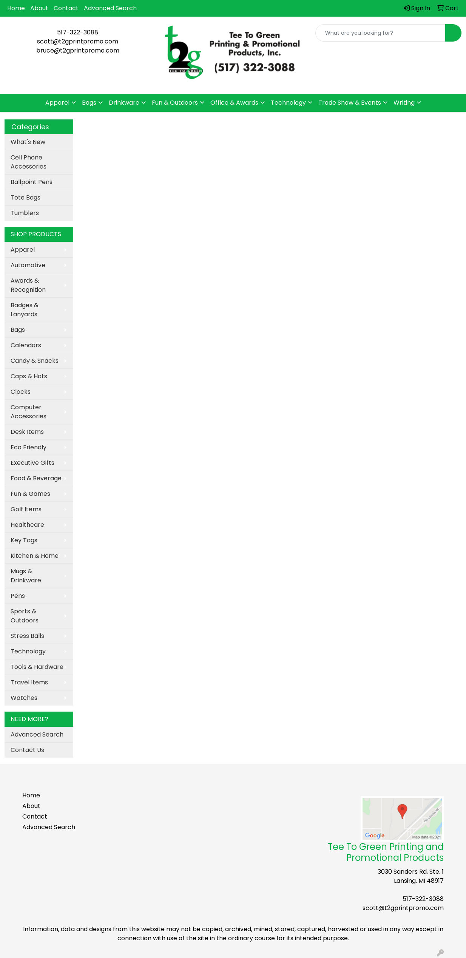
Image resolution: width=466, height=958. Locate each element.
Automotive (28, 265)
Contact (66, 8)
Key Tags (24, 540)
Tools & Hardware (37, 666)
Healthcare (27, 524)
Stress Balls (27, 635)
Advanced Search (110, 8)
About (39, 8)
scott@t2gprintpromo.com (77, 41)
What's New (28, 142)
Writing (404, 102)
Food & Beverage (36, 478)
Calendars (26, 345)
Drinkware (124, 102)
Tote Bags (25, 197)
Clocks (21, 391)
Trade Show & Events (349, 102)
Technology (288, 102)
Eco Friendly (28, 447)
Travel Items (29, 682)
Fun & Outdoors (175, 102)
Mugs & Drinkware (26, 576)
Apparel (57, 102)
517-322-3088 (77, 32)
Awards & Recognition (28, 285)
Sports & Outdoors (25, 616)
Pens (18, 595)
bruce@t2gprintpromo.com (77, 50)
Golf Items (26, 509)
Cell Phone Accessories (28, 162)
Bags (89, 102)
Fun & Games (30, 493)
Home (16, 8)
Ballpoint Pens (31, 182)
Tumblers (25, 213)
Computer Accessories (28, 412)
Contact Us (27, 750)
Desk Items (27, 431)
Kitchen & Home (35, 555)
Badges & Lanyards (25, 310)
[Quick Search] (380, 33)
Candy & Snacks (35, 360)
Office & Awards (234, 102)
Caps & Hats (29, 376)
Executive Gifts (32, 462)
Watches (24, 697)
